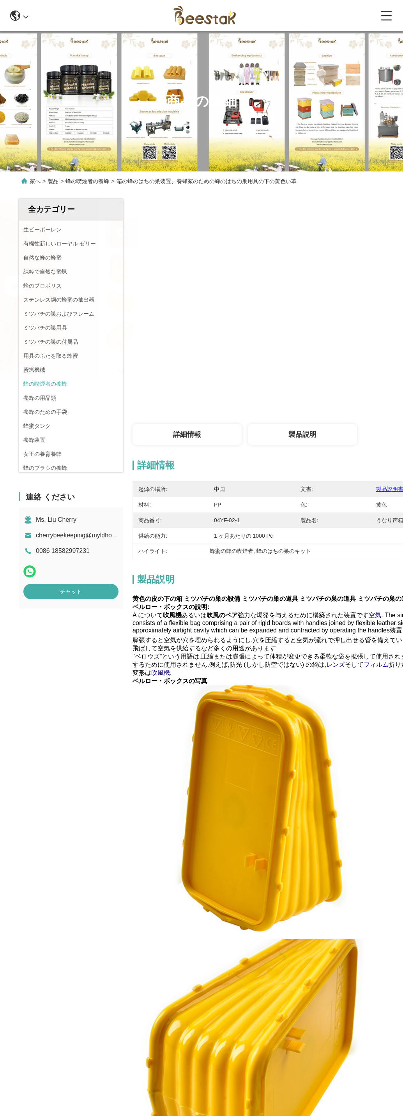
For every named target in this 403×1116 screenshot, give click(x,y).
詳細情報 (187, 434)
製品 (53, 181)
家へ (35, 181)
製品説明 (302, 434)
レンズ (335, 664)
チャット (71, 591)
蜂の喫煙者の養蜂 (87, 181)
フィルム (376, 664)
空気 (375, 615)
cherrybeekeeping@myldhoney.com (85, 535)
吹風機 (160, 672)
